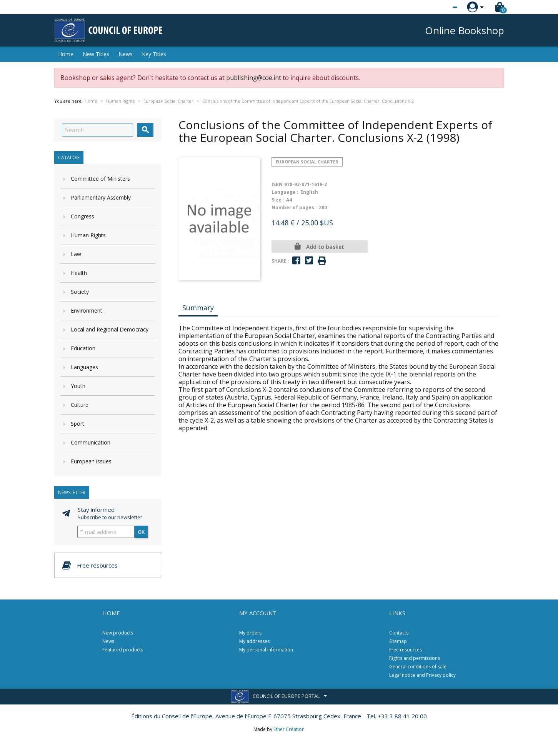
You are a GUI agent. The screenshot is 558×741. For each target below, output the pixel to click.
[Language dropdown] (440, 7)
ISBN (277, 184)
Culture (79, 404)
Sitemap (398, 641)
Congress (82, 216)
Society (80, 291)
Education (83, 348)
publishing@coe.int (253, 77)
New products (117, 632)
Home (65, 54)
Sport (77, 423)
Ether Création (289, 729)
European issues (91, 461)
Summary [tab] (198, 307)
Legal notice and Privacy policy (422, 675)
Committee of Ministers (100, 178)
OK (141, 531)
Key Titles (154, 54)
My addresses (254, 641)
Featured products (122, 649)
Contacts (398, 632)
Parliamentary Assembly (101, 197)
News (125, 54)
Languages (84, 367)
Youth (78, 386)
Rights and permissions (414, 658)
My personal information (266, 649)
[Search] (97, 130)
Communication (90, 442)
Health (79, 272)
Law (76, 254)
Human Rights (88, 235)
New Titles (96, 54)
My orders (250, 632)
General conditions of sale (417, 666)
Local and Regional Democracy (109, 329)
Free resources (405, 649)
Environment (86, 310)
